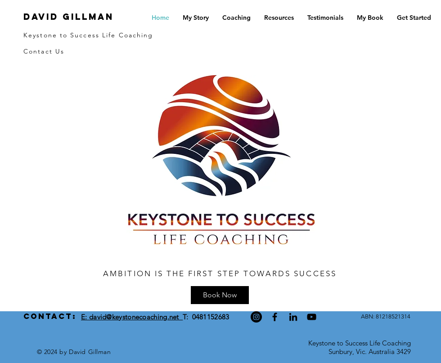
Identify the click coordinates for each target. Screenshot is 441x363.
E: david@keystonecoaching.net (132, 317)
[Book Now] (220, 295)
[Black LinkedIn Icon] (293, 317)
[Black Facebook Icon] (274, 317)
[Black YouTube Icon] (311, 317)
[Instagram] (256, 317)
